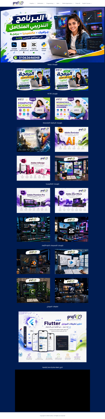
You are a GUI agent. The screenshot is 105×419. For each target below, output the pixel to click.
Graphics (32, 3)
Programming (50, 3)
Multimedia (40, 3)
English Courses (87, 3)
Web (58, 3)
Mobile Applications (67, 3)
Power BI (78, 3)
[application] (34, 3)
